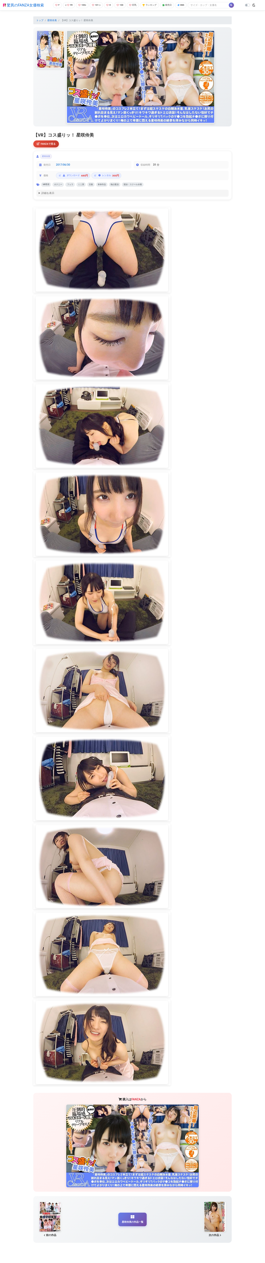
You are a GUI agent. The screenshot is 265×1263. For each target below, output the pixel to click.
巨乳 (134, 5)
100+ (81, 5)
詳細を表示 (47, 195)
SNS (184, 5)
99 (67, 5)
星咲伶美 (52, 20)
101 (95, 5)
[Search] (212, 5)
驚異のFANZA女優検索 (23, 5)
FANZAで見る (47, 144)
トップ (39, 20)
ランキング (151, 5)
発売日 (170, 5)
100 (120, 5)
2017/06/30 (63, 166)
